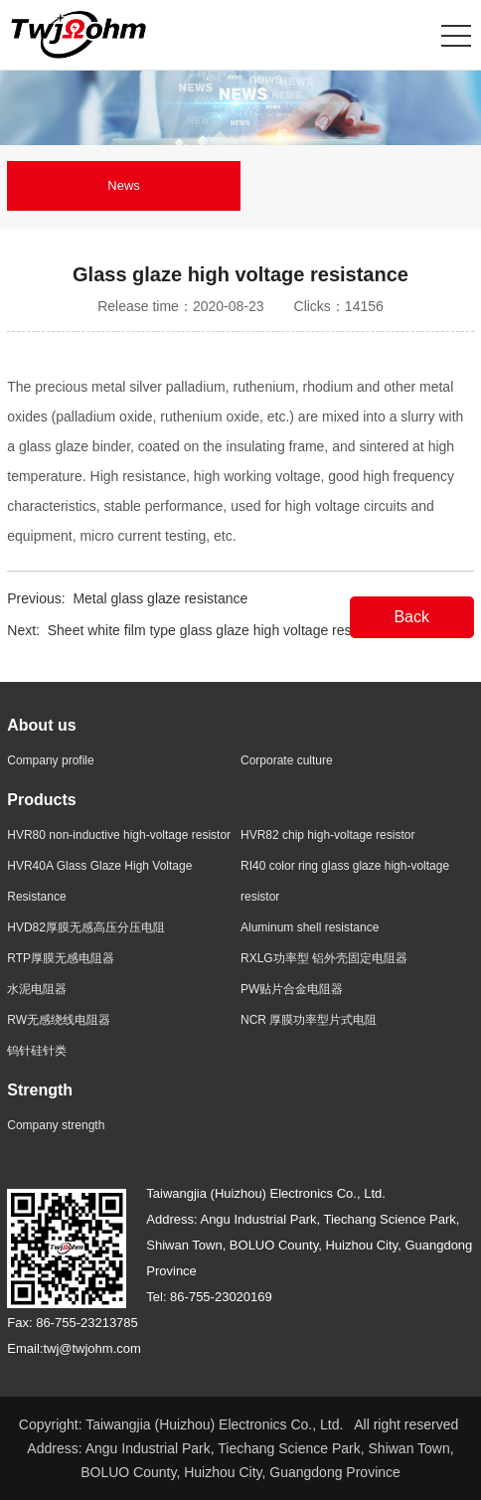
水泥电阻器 (37, 989)
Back (411, 616)
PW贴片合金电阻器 (291, 989)
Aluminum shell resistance (309, 927)
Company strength (55, 1125)
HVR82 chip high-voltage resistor (327, 835)
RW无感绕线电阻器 (58, 1020)
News (123, 185)
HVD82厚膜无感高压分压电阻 (86, 927)
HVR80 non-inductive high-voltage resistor (119, 835)
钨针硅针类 (37, 1051)
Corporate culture (286, 760)
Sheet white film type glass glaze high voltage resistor (213, 630)
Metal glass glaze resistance (160, 598)
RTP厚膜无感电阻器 (60, 958)
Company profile (50, 760)
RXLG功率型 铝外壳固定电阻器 (323, 958)
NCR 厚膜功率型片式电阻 (308, 1020)
